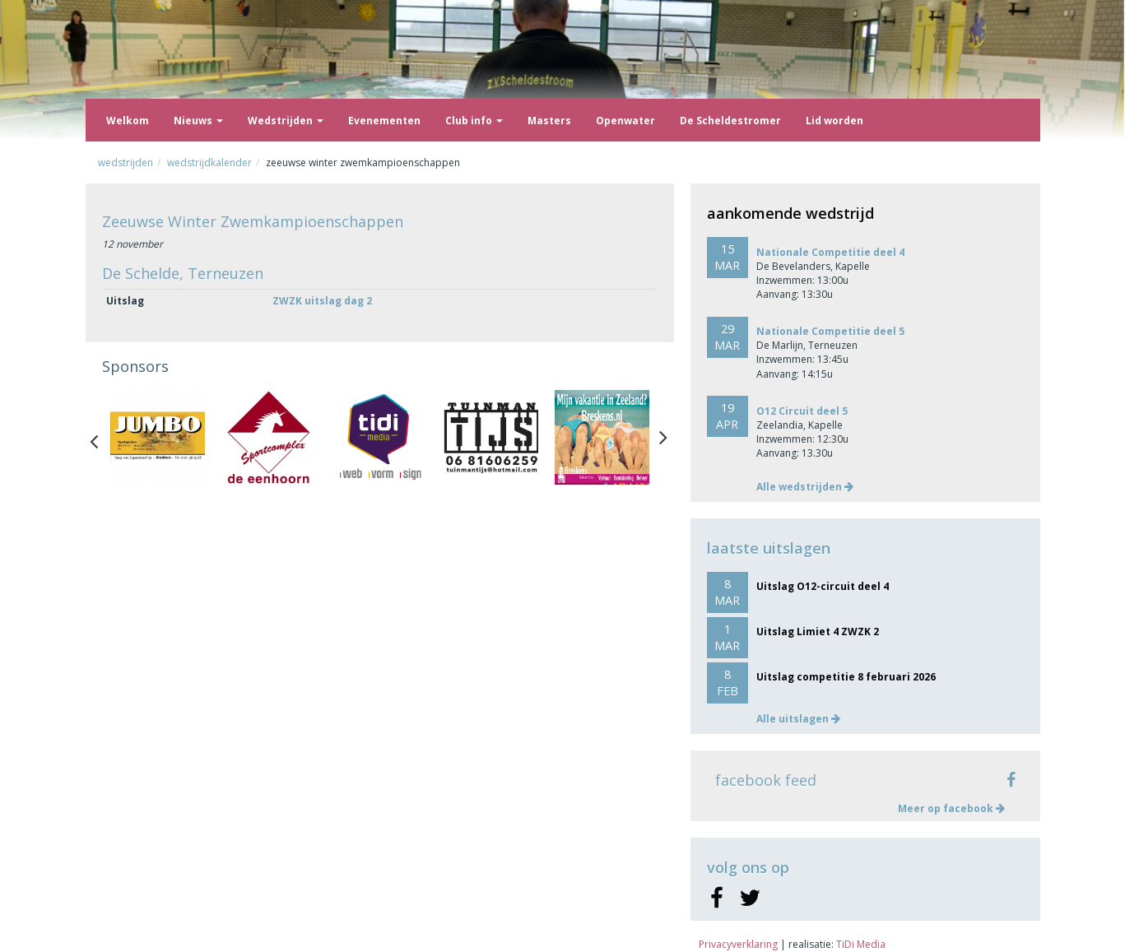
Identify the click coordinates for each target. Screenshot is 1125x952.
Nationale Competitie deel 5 (830, 331)
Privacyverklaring (738, 944)
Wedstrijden (285, 121)
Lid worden (834, 121)
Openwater (625, 121)
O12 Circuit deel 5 (802, 411)
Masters (549, 121)
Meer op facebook (951, 808)
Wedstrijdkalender (209, 163)
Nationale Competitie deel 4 (830, 252)
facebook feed (765, 780)
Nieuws (198, 121)
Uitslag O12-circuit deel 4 (822, 586)
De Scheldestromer (730, 121)
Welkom (127, 121)
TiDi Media (861, 944)
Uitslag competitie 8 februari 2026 (846, 677)
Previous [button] (102, 438)
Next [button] (663, 437)
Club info (474, 121)
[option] (157, 437)
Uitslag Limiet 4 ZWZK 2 (817, 632)
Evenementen (384, 121)
